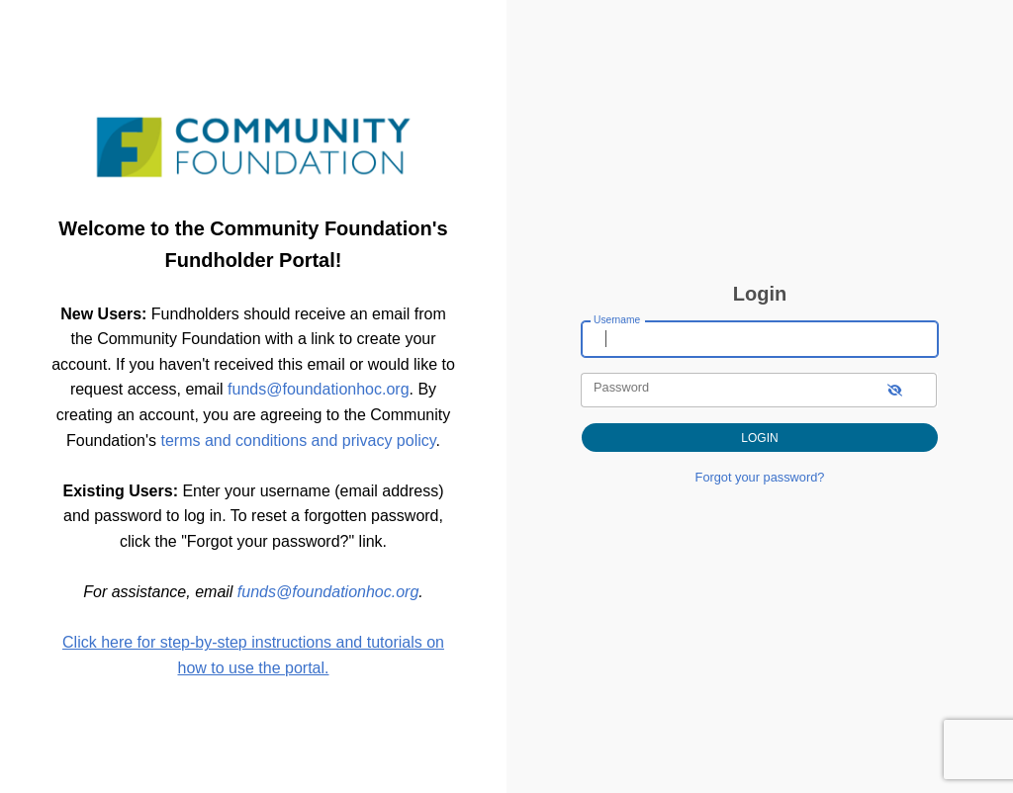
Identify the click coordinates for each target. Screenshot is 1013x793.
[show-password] (895, 390)
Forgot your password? (760, 477)
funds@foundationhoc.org (318, 389)
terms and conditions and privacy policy (298, 440)
